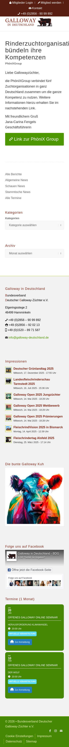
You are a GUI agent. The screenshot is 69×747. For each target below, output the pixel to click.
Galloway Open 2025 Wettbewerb (36, 405)
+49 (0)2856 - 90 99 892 (36, 13)
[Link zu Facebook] (50, 730)
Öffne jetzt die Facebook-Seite (29, 569)
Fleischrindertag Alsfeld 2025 (33, 438)
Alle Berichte (13, 174)
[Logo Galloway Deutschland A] (28, 23)
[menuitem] (21, 3)
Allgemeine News (16, 180)
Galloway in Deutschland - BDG (38, 553)
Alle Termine (13, 198)
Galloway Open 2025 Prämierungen (38, 416)
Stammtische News (17, 192)
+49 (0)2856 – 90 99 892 (24, 320)
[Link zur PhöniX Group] (34, 139)
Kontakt (35, 8)
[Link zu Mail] (61, 730)
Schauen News (15, 186)
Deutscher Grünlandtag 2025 (33, 368)
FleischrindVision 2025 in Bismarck (38, 427)
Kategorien (12, 218)
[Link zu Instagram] (55, 730)
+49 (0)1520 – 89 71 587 (24, 330)
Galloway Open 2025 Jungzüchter (36, 394)
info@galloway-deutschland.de (29, 337)
